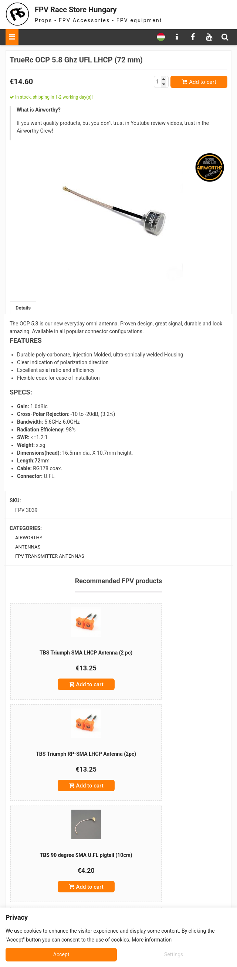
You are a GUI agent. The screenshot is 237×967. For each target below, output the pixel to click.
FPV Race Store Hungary (86, 9)
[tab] (23, 308)
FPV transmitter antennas (52, 558)
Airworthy (29, 538)
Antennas (28, 548)
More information (152, 940)
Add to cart (202, 82)
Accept (176, 954)
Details (24, 308)
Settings (62, 954)
